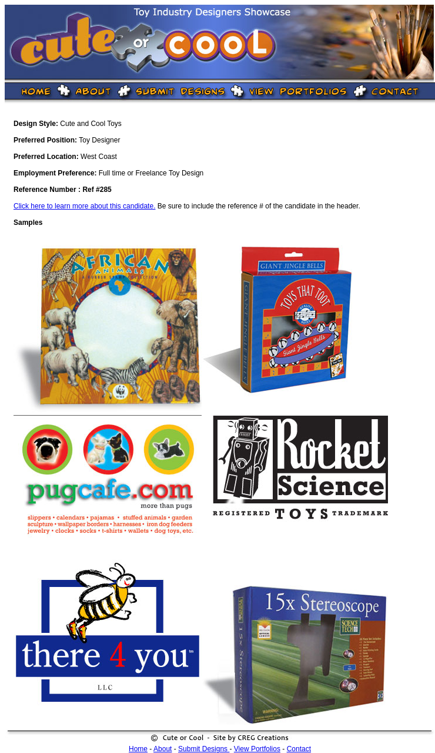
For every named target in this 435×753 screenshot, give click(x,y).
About (162, 749)
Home (138, 749)
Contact (299, 749)
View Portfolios (257, 749)
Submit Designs (203, 749)
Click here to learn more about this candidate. (84, 206)
